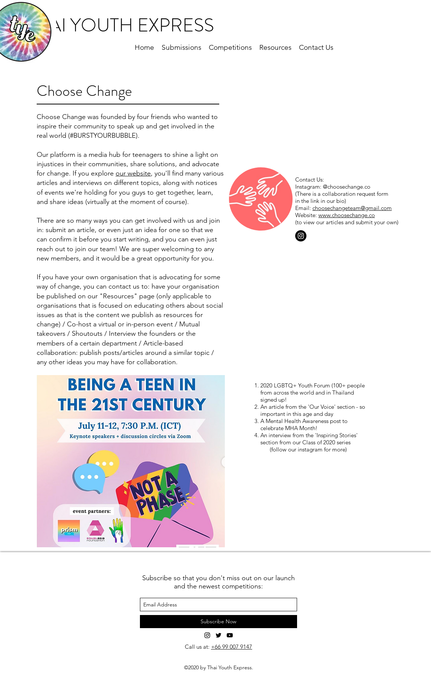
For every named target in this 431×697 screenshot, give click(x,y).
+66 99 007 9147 (231, 646)
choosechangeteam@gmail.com (352, 207)
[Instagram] (300, 235)
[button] (131, 461)
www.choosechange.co (346, 215)
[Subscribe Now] (218, 621)
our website (133, 173)
